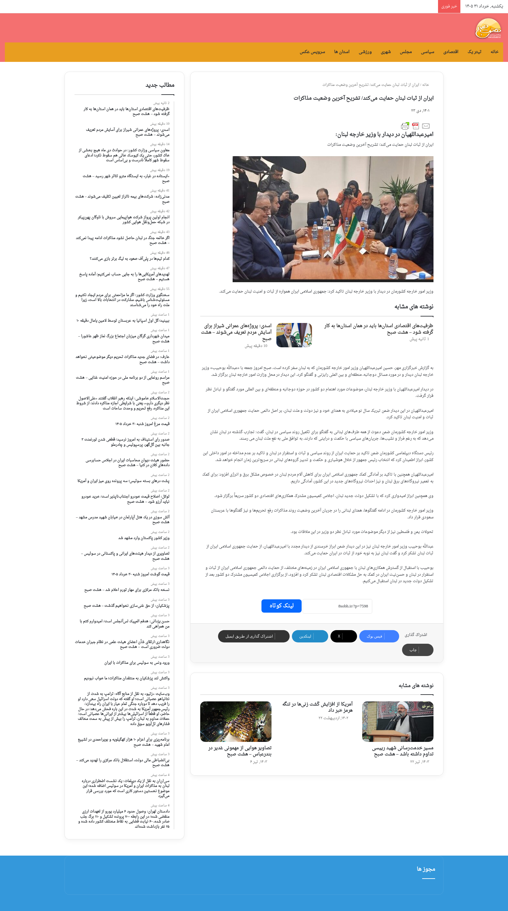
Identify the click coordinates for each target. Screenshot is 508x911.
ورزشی (365, 52)
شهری (386, 52)
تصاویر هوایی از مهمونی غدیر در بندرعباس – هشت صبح (239, 751)
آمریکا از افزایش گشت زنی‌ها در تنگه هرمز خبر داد (317, 707)
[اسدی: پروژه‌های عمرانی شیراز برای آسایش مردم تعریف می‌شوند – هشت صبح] (294, 335)
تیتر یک (474, 52)
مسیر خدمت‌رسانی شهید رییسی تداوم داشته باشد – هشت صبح (402, 751)
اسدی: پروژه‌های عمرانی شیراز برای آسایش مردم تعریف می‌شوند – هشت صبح (236, 333)
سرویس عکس (312, 52)
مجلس (406, 52)
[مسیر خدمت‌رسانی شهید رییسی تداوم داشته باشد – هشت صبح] (397, 721)
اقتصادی (450, 52)
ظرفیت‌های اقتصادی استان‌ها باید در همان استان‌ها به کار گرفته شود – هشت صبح (378, 329)
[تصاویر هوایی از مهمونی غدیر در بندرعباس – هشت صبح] (235, 721)
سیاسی (427, 52)
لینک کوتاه (282, 606)
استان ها (342, 52)
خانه (495, 52)
